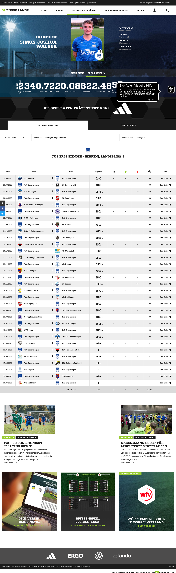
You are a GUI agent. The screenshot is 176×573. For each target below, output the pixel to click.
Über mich (77, 73)
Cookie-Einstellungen (82, 566)
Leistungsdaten (48, 125)
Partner (71, 3)
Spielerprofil (96, 73)
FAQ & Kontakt (81, 3)
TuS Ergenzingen (46, 37)
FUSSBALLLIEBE (26, 3)
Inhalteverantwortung (66, 566)
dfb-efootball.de (39, 3)
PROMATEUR (7, 3)
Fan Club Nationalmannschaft (57, 3)
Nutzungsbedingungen (36, 566)
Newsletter (92, 3)
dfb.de (16, 3)
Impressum (5, 566)
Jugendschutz (51, 566)
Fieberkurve (128, 125)
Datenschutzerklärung (19, 566)
